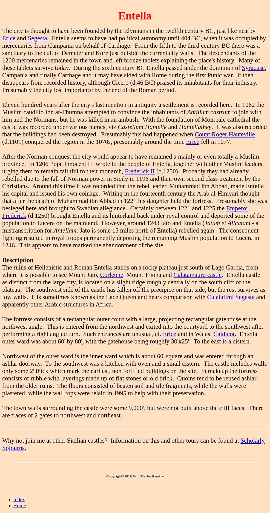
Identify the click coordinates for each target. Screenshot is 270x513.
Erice (9, 38)
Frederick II (140, 171)
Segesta (37, 38)
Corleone (111, 274)
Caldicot (224, 333)
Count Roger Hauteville (225, 134)
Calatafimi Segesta (230, 296)
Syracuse (253, 67)
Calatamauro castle (198, 274)
